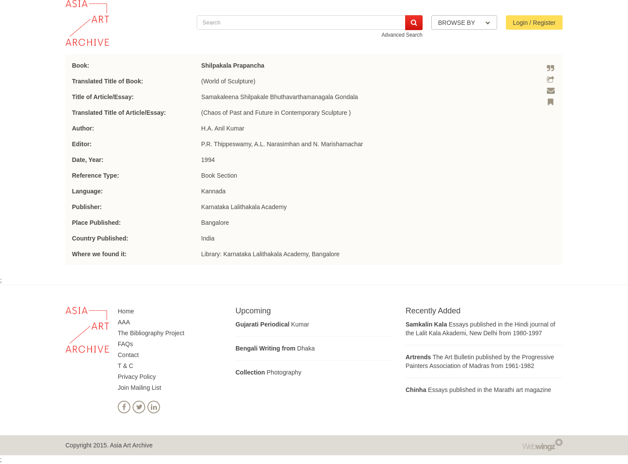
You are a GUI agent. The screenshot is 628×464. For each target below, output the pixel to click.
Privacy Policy (137, 376)
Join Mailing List (139, 387)
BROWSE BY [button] (464, 22)
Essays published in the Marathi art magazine (478, 389)
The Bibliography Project (151, 333)
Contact (128, 354)
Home (126, 311)
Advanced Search (402, 35)
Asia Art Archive (131, 445)
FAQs (125, 343)
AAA (124, 322)
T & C (125, 365)
